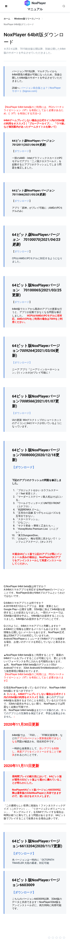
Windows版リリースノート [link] (27, 18)
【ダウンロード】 (22, 362)
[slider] (35, 937)
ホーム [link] (7, 18)
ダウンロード (21, 151)
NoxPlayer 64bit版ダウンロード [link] (19, 24)
